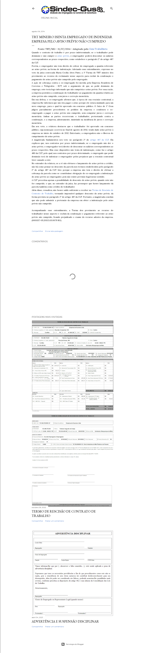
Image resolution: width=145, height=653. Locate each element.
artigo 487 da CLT (99, 140)
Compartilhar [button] (37, 231)
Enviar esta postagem (54, 231)
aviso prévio (63, 56)
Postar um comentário (54, 521)
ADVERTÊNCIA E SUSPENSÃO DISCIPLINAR (65, 621)
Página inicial (49, 18)
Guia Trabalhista (98, 49)
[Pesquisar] (111, 8)
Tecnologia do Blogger (72, 644)
